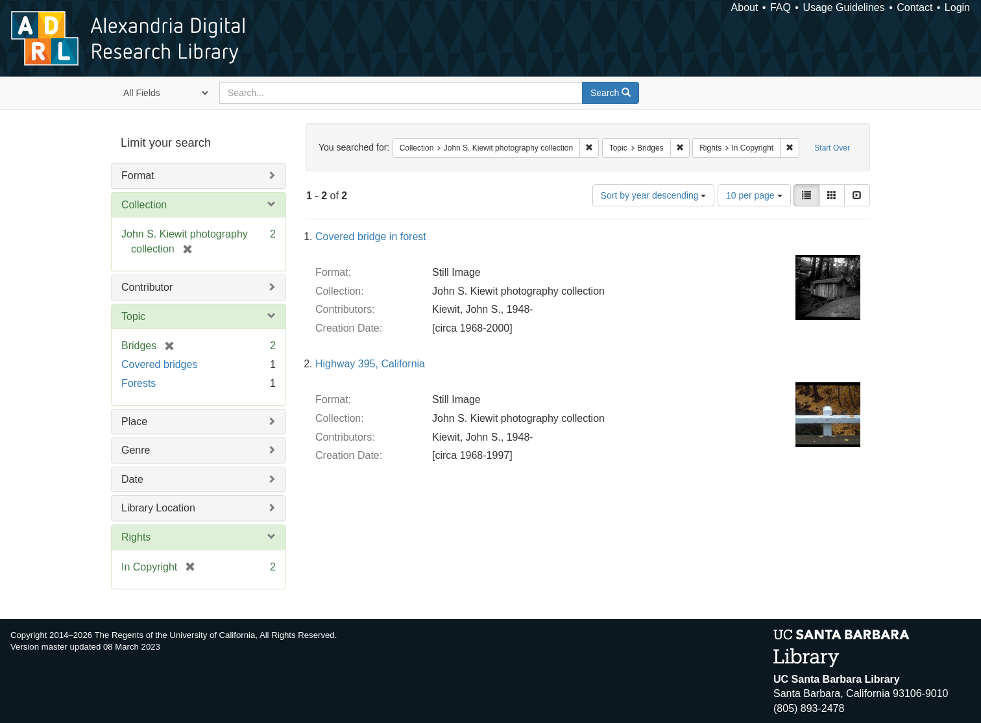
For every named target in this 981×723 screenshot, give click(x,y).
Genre (135, 450)
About (744, 7)
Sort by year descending (654, 195)
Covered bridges (159, 364)
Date (132, 479)
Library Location (158, 507)
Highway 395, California (370, 363)
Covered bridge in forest (370, 236)
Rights (136, 537)
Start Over (832, 148)
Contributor (147, 287)
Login (957, 7)
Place (134, 421)
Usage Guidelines (843, 7)
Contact (914, 7)
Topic (133, 316)
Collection (144, 204)
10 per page (754, 195)
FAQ (780, 7)
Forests (138, 383)
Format (137, 175)
